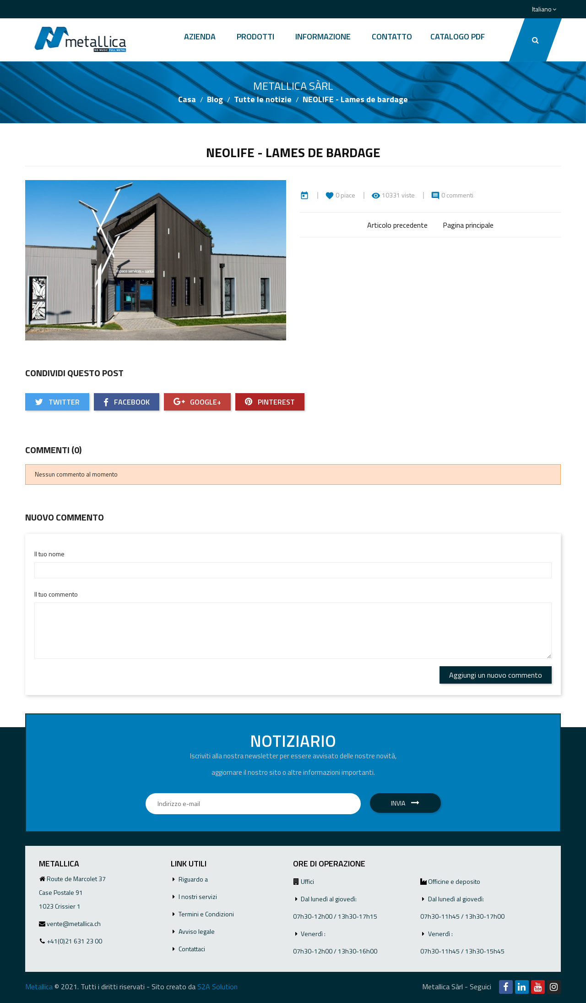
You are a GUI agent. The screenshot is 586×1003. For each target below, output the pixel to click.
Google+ (197, 401)
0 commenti (457, 195)
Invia (405, 803)
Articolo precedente (397, 224)
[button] (535, 39)
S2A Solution (217, 986)
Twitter (57, 401)
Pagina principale (468, 224)
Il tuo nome (49, 554)
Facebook (126, 401)
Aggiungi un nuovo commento (495, 674)
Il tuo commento (56, 594)
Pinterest (270, 401)
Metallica (39, 986)
